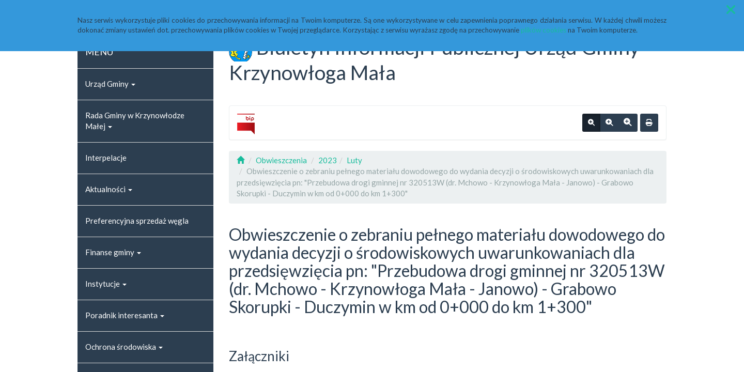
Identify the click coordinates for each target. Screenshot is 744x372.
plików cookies (543, 30)
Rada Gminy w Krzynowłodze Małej (134, 121)
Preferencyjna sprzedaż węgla (137, 220)
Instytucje (106, 283)
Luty (354, 160)
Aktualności (108, 189)
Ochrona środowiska (124, 346)
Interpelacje (106, 157)
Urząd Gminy (110, 83)
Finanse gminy (113, 252)
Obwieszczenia (281, 160)
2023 (327, 160)
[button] (730, 9)
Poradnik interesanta (124, 315)
